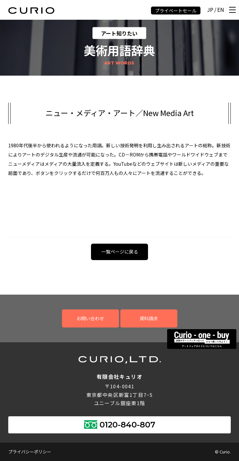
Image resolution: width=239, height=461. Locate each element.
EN (220, 10)
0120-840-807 (127, 424)
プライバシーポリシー (29, 452)
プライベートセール (175, 10)
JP (210, 10)
